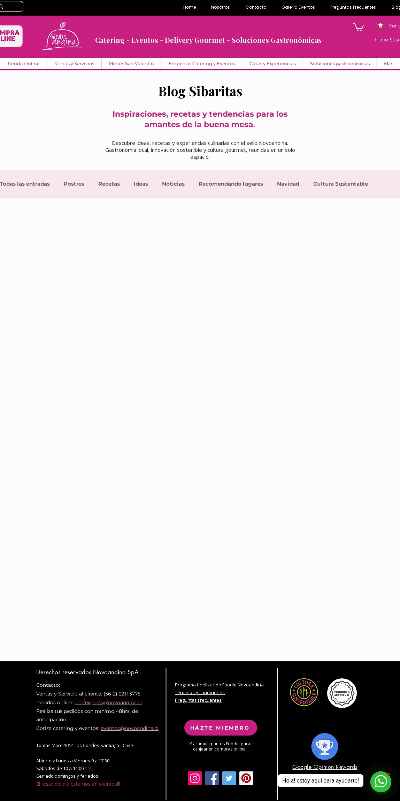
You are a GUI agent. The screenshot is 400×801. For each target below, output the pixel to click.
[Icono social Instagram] (195, 778)
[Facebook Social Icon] (212, 778)
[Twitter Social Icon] (229, 778)
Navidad (288, 184)
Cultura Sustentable (340, 184)
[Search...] (7, 7)
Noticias (173, 184)
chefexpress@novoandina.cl (108, 702)
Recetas (109, 184)
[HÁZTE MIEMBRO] (220, 728)
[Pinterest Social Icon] (246, 778)
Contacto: (48, 685)
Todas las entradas (25, 184)
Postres (74, 184)
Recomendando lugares (231, 184)
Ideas (141, 184)
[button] (358, 26)
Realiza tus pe (53, 711)
